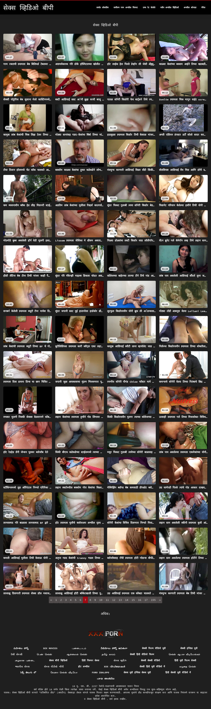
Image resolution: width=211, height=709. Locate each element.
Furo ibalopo (100, 672)
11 (107, 600)
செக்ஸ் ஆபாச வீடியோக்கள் (184, 654)
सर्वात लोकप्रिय (102, 7)
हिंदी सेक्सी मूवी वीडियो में (178, 672)
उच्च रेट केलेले (149, 7)
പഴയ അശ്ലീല (105, 678)
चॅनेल (203, 7)
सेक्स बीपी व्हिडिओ (58, 660)
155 (153, 600)
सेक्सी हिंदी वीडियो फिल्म (142, 654)
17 (146, 600)
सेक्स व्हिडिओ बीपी (97, 698)
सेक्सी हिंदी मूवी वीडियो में (152, 666)
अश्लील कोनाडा (190, 7)
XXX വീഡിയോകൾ (114, 666)
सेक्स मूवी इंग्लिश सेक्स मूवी (137, 672)
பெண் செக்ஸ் (44, 654)
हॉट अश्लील (84, 666)
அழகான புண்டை (25, 660)
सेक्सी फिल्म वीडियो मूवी (154, 648)
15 (133, 600)
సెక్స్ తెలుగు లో (28, 672)
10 (100, 600)
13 (120, 600)
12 (113, 600)
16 (139, 600)
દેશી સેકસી (16, 654)
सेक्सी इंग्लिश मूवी (188, 648)
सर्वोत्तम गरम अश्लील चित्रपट (126, 7)
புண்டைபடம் (79, 648)
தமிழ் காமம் (108, 654)
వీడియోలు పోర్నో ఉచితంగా (114, 648)
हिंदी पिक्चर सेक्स (90, 660)
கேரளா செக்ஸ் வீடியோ (63, 672)
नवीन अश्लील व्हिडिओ (169, 7)
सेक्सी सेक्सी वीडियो (150, 660)
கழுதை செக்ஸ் (187, 666)
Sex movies (50, 648)
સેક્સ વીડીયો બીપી (54, 666)
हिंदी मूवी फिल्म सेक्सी (185, 660)
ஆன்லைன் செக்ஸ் (77, 654)
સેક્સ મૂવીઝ (120, 660)
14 (126, 600)
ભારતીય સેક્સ (22, 666)
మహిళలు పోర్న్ (21, 648)
